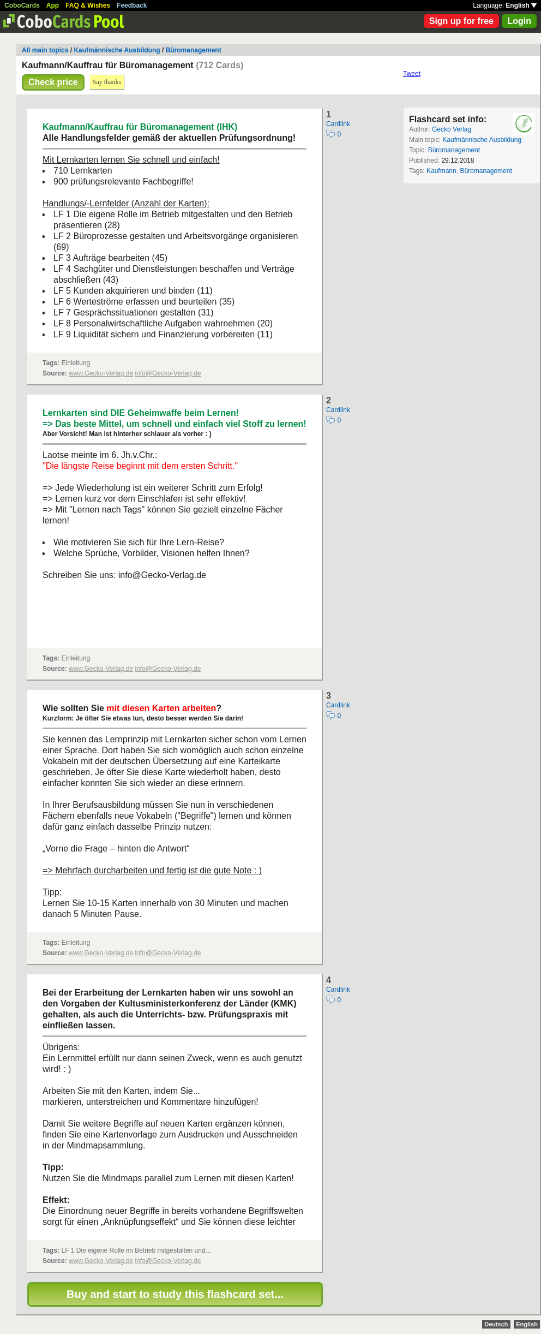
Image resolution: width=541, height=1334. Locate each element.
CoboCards (22, 5)
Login (519, 21)
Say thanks (107, 82)
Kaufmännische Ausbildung (117, 50)
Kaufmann (441, 171)
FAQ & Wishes (87, 5)
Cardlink (338, 124)
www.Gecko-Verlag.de (101, 373)
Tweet (411, 74)
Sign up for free (461, 21)
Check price (53, 82)
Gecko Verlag (451, 129)
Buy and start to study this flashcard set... (175, 1294)
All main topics (45, 50)
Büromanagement (193, 50)
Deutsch (496, 1324)
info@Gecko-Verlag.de (168, 373)
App (52, 5)
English (521, 5)
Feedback (132, 5)
